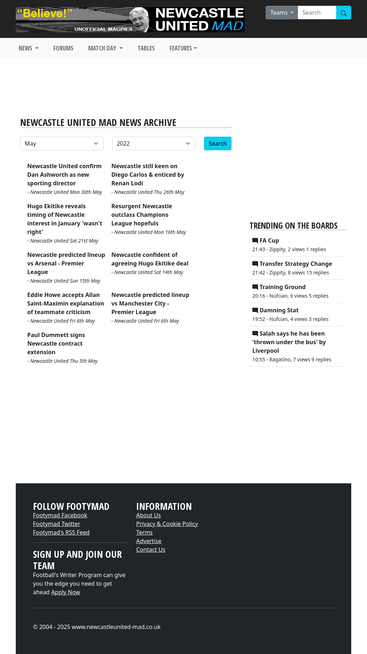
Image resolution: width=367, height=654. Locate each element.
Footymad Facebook (60, 515)
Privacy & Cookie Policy (167, 524)
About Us (148, 515)
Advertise (148, 541)
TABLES (146, 48)
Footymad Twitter (56, 524)
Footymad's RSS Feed (61, 532)
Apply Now (65, 592)
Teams (279, 12)
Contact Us (150, 549)
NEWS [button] (26, 48)
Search (218, 143)
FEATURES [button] (181, 48)
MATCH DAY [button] (103, 48)
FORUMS (63, 48)
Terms (144, 532)
